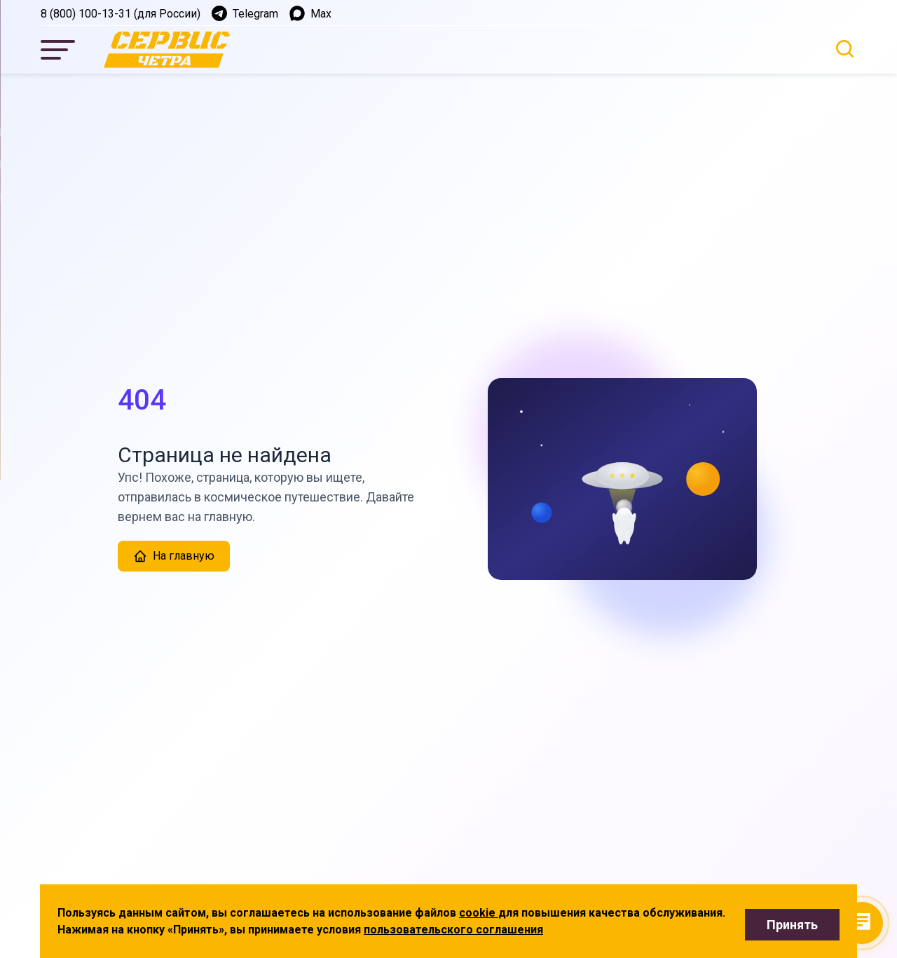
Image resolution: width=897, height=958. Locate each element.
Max (310, 13)
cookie (478, 912)
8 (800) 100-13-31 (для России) (120, 13)
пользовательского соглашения (453, 929)
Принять (792, 924)
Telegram (245, 13)
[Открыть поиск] (844, 48)
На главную (173, 556)
